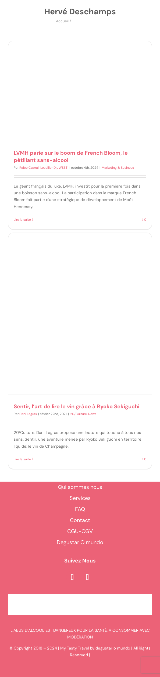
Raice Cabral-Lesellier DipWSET (43, 167)
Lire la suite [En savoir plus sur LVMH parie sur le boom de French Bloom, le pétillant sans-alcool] (22, 219)
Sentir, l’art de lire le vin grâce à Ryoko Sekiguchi (76, 406)
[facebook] (72, 577)
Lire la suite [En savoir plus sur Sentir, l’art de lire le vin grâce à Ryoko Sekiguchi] (22, 459)
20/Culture (78, 414)
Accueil (62, 21)
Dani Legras (28, 414)
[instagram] (87, 577)
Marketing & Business (118, 167)
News (92, 414)
